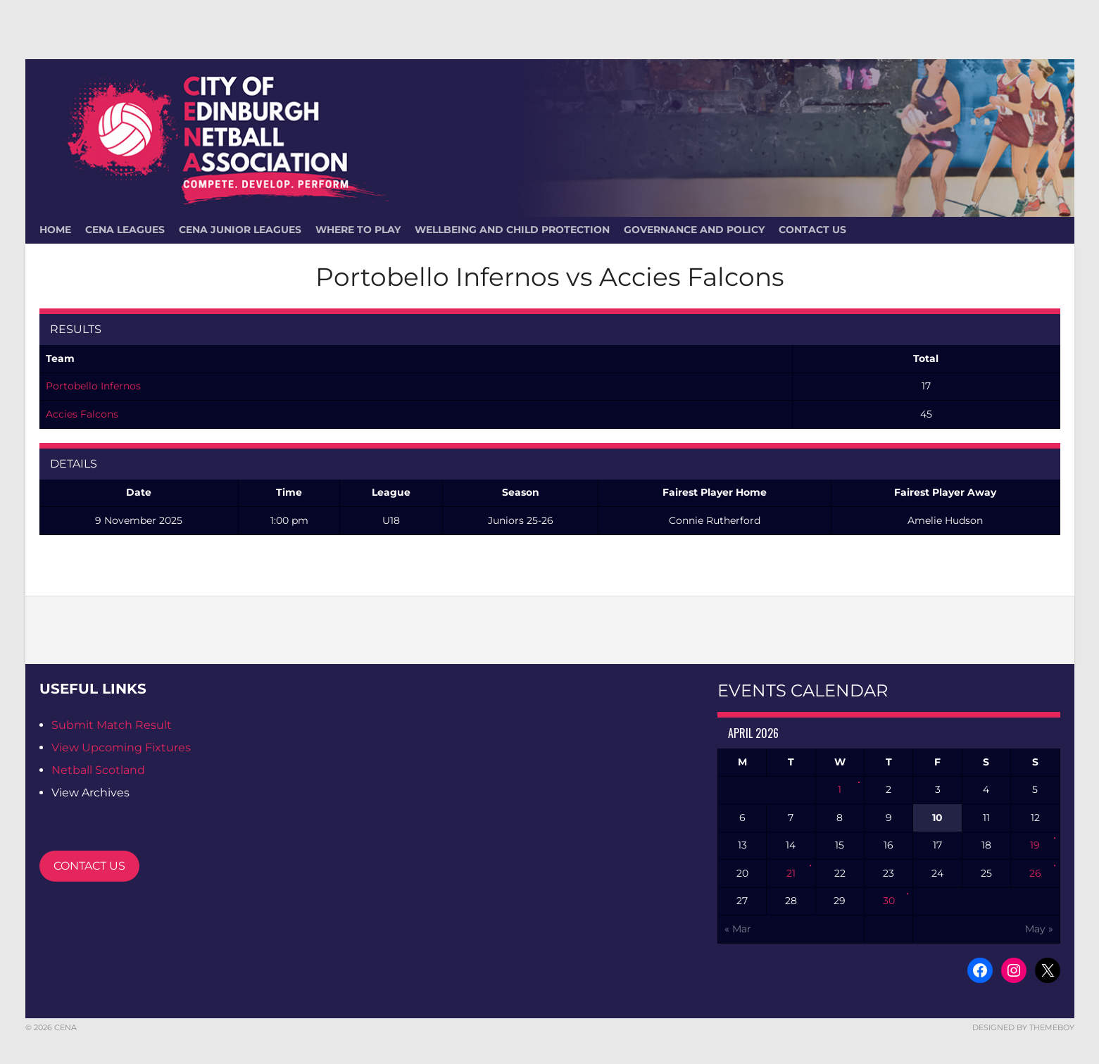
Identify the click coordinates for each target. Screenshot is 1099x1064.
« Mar (737, 928)
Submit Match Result (111, 725)
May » (1039, 928)
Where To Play (358, 229)
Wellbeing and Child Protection (512, 229)
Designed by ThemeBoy (1023, 1027)
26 (1035, 873)
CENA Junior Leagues (240, 229)
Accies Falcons (82, 414)
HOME (55, 229)
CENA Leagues (125, 229)
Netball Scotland (98, 770)
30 (889, 900)
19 (1035, 845)
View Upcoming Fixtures (121, 747)
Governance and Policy (694, 229)
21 (791, 873)
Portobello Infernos (93, 386)
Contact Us (812, 229)
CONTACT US (89, 865)
